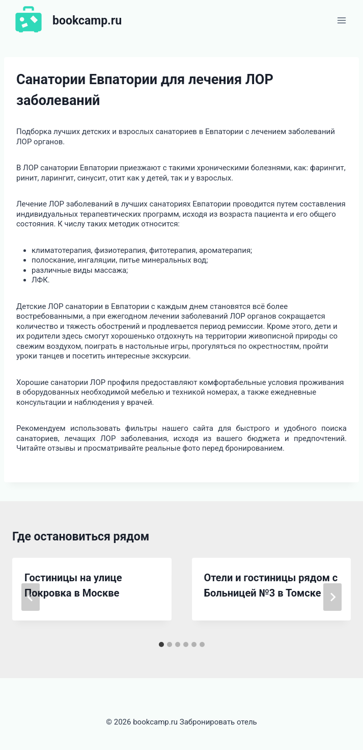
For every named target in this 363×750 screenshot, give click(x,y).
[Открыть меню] (341, 20)
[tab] (161, 644)
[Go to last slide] (30, 597)
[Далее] (332, 597)
